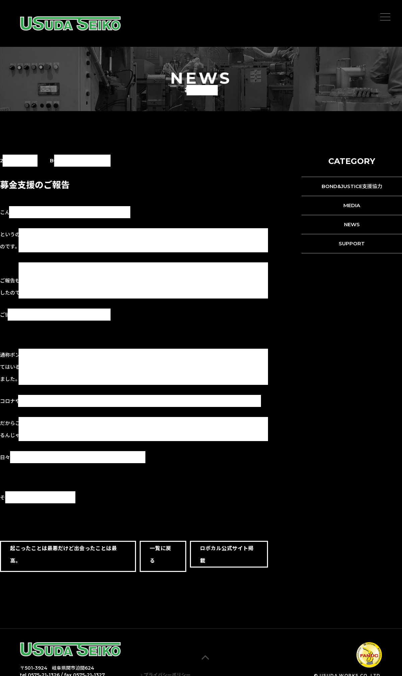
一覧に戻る (159, 554)
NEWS (352, 224)
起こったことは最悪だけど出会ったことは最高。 (63, 554)
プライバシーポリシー (166, 668)
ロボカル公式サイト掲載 (228, 554)
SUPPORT (352, 243)
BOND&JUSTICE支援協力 (352, 186)
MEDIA (351, 205)
